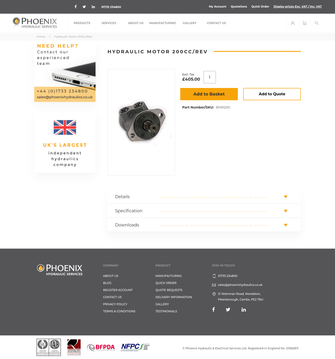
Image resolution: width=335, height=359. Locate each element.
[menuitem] (82, 23)
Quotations (238, 6)
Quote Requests (168, 290)
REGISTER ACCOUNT (118, 290)
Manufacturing (168, 276)
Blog (107, 283)
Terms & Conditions (119, 311)
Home (41, 36)
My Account (217, 6)
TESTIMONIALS (166, 311)
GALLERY (162, 304)
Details (122, 196)
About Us (110, 276)
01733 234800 (111, 7)
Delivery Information (173, 297)
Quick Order (260, 6)
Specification (128, 210)
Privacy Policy (115, 304)
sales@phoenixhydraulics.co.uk (240, 285)
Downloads (127, 225)
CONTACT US (112, 297)
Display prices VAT (297, 6)
